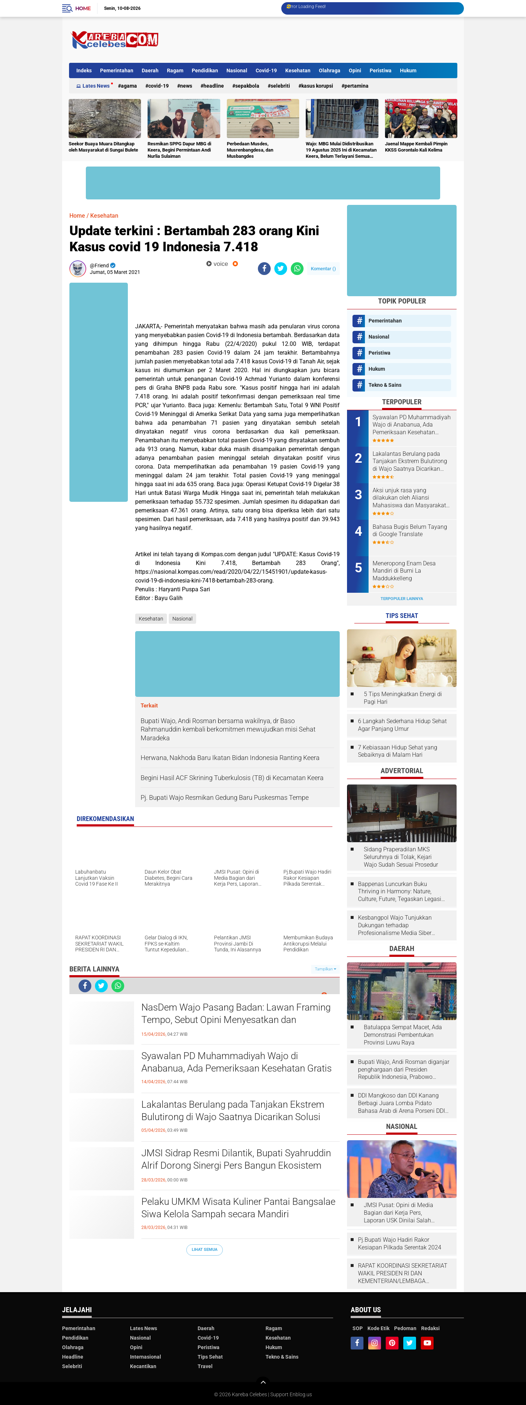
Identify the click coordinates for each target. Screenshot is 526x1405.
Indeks (84, 70)
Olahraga (329, 70)
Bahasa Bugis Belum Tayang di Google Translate (410, 530)
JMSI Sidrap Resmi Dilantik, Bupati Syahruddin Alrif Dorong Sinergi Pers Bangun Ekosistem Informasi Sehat (236, 1165)
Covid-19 (266, 70)
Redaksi (430, 1328)
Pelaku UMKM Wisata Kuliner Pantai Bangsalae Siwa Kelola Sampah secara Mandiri (238, 1207)
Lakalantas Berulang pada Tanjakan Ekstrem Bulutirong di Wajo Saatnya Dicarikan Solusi (232, 1110)
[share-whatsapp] (297, 268)
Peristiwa (381, 70)
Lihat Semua (204, 1249)
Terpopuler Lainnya (402, 598)
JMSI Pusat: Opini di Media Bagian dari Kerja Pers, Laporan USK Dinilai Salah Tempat (398, 1213)
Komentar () (323, 268)
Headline (213, 86)
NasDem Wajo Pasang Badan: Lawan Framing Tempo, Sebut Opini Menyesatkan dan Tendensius (236, 1020)
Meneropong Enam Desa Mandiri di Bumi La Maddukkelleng (404, 571)
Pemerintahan (116, 70)
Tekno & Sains (385, 385)
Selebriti (280, 86)
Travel (205, 1366)
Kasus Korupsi (317, 86)
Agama (129, 86)
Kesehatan (297, 70)
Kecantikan (143, 1366)
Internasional (145, 1357)
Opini (355, 70)
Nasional (236, 70)
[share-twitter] (280, 268)
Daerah (150, 70)
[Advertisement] (324, 39)
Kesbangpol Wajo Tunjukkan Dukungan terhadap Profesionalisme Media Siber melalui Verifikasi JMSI (395, 925)
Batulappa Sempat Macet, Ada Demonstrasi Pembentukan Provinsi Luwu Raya (403, 1035)
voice (217, 263)
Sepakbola (247, 86)
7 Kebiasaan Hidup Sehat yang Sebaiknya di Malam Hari (397, 751)
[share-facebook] (264, 268)
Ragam (175, 70)
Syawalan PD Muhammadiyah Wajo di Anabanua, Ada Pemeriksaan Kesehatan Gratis (236, 1062)
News (186, 86)
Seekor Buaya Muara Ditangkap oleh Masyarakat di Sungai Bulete (103, 147)
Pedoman (405, 1328)
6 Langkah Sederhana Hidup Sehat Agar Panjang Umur (402, 725)
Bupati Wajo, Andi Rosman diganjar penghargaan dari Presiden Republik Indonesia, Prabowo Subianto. (403, 1069)
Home (83, 8)
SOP (357, 1328)
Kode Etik (378, 1328)
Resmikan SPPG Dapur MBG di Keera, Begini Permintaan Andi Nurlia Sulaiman (179, 150)
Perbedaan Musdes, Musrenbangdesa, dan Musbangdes (250, 150)
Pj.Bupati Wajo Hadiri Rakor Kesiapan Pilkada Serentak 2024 (399, 1243)
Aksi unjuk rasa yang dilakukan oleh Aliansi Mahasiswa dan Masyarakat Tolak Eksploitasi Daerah (409, 498)
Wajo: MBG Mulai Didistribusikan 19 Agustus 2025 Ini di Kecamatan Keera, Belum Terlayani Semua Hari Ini (341, 150)
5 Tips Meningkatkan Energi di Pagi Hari (403, 698)
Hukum (408, 70)
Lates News (96, 86)
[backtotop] (263, 1384)
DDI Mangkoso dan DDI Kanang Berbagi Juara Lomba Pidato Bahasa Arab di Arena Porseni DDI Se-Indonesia (401, 1103)
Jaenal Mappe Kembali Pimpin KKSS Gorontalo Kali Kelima (416, 147)
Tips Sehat (210, 1357)
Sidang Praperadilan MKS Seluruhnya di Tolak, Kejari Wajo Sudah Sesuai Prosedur (401, 857)
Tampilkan (325, 969)
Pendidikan (205, 70)
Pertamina (356, 86)
